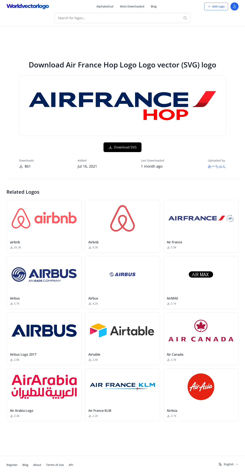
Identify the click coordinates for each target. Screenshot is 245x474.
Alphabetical (104, 6)
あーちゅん (217, 166)
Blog (154, 6)
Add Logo (216, 6)
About (37, 465)
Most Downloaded (132, 6)
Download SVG (122, 147)
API (71, 465)
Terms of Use (55, 465)
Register (12, 465)
